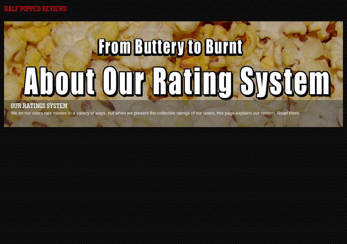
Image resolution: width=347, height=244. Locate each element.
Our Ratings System (39, 106)
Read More (288, 113)
